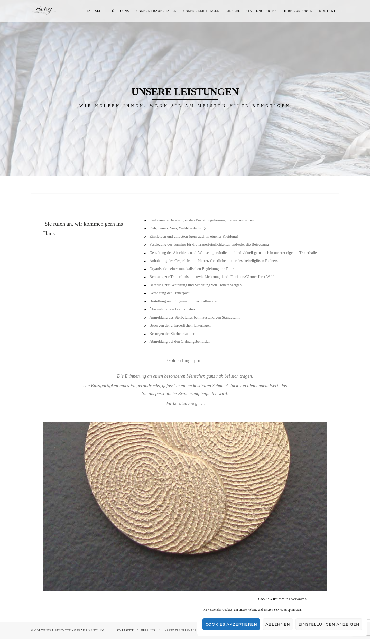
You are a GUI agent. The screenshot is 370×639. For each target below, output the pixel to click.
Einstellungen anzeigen (328, 624)
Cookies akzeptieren (231, 624)
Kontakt (327, 11)
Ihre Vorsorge (298, 11)
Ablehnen (277, 624)
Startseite (94, 11)
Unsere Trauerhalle (156, 11)
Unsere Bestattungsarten (252, 11)
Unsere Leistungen (201, 11)
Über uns (120, 11)
